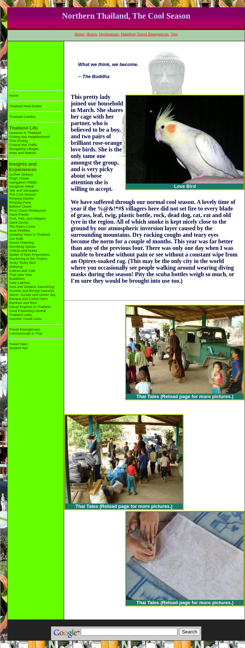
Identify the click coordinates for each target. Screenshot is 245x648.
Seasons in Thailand (25, 133)
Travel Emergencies (24, 329)
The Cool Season (22, 194)
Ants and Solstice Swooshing (31, 287)
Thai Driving (18, 141)
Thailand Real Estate (25, 106)
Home (80, 34)
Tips (174, 34)
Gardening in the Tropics (28, 258)
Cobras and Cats (22, 271)
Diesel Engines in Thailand (29, 307)
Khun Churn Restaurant (27, 210)
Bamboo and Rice (23, 303)
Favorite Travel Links (25, 319)
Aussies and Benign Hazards (31, 291)
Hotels (91, 34)
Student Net (18, 348)
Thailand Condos (22, 117)
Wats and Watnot (22, 153)
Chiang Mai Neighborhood (29, 137)
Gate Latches (19, 283)
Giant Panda (18, 214)
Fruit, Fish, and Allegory (27, 218)
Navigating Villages (24, 149)
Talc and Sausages (24, 190)
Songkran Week (21, 186)
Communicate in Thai (25, 333)
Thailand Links (20, 315)
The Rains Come (22, 226)
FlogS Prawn (19, 178)
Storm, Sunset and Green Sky (32, 295)
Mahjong (16, 267)
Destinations (109, 34)
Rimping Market (21, 198)
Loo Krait (16, 238)
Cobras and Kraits (23, 250)
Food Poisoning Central (27, 311)
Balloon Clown (20, 206)
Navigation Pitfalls (23, 182)
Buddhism (17, 279)
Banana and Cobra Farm (28, 299)
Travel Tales (18, 344)
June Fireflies (19, 230)
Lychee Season (21, 174)
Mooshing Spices (22, 246)
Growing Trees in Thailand (29, 234)
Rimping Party (20, 202)
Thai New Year (20, 275)
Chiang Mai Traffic (23, 145)
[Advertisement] (32, 64)
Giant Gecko (18, 222)
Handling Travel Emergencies (145, 34)
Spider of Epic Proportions (29, 254)
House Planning (21, 242)
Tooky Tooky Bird (22, 263)
